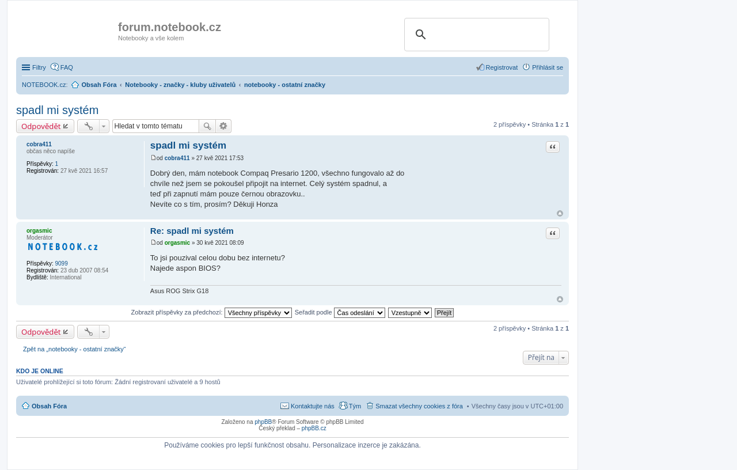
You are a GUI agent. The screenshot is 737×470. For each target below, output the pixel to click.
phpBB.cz (314, 428)
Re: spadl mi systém (192, 231)
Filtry (39, 67)
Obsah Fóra (49, 406)
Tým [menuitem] (355, 406)
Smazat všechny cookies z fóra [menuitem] (419, 406)
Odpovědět (41, 126)
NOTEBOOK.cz (44, 84)
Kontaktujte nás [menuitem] (313, 406)
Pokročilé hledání (223, 126)
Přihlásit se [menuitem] (547, 67)
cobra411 (39, 144)
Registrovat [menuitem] (502, 67)
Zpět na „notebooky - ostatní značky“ (74, 349)
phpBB (263, 422)
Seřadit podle (340, 312)
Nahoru (560, 213)
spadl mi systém (57, 110)
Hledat (207, 126)
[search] (475, 34)
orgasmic (39, 231)
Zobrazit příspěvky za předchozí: (211, 312)
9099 (61, 263)
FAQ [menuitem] (66, 67)
